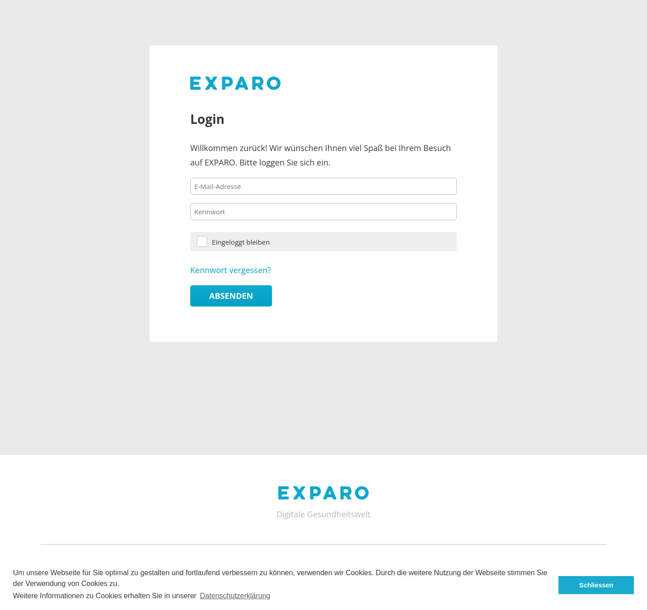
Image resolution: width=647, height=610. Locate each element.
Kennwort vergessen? (230, 270)
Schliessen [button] (596, 585)
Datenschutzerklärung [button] (235, 596)
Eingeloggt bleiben (241, 241)
